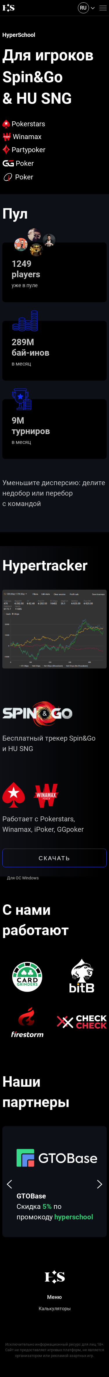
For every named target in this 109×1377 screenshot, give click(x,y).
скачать (54, 857)
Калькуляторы (55, 1308)
